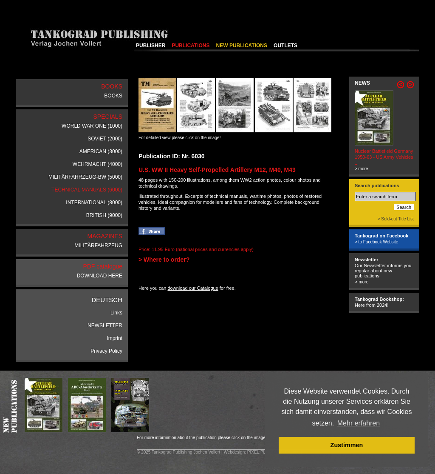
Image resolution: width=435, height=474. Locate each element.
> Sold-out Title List (396, 219)
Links (116, 313)
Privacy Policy (106, 351)
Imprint (114, 338)
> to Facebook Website (376, 242)
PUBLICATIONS (190, 46)
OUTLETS (285, 46)
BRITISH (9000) (104, 215)
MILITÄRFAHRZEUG (98, 245)
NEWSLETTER (105, 325)
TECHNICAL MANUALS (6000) (86, 190)
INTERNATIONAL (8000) (94, 203)
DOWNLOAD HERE (99, 276)
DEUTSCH (106, 299)
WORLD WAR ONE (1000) (92, 126)
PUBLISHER (150, 46)
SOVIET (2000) (105, 139)
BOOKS (113, 96)
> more (361, 168)
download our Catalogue (192, 288)
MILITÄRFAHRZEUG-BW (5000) (85, 177)
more (363, 282)
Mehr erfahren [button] (358, 423)
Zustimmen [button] (346, 445)
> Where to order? (163, 260)
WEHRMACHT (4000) (97, 164)
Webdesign (234, 452)
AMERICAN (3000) (100, 151)
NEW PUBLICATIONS (241, 46)
